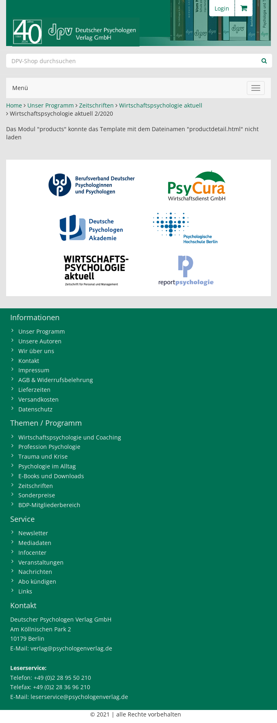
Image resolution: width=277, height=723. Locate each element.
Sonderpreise (36, 495)
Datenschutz (35, 409)
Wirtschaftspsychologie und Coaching (69, 437)
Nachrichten (35, 572)
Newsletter (33, 533)
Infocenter (32, 552)
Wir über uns (36, 351)
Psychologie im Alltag (47, 466)
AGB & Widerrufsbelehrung (55, 380)
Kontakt (28, 361)
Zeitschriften (96, 105)
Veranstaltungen (41, 562)
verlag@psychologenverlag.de (71, 648)
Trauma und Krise (43, 456)
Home (14, 105)
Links (25, 591)
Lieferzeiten (34, 389)
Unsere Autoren (40, 341)
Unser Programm (50, 105)
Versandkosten (38, 399)
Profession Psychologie (49, 447)
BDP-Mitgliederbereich (49, 505)
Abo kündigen (37, 581)
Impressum (33, 370)
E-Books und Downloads (51, 476)
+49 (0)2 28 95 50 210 (62, 677)
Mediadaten (34, 543)
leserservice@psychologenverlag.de (79, 697)
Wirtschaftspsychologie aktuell (160, 105)
